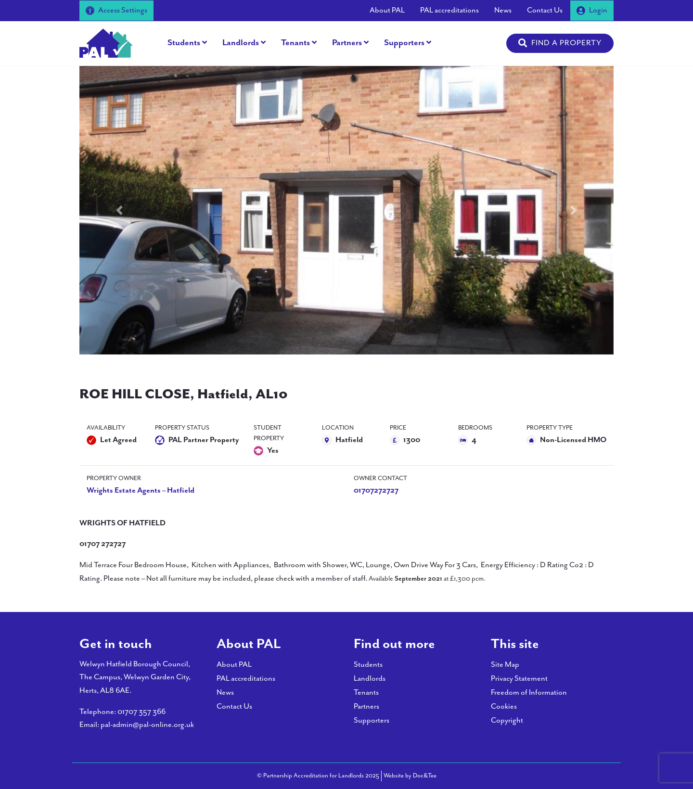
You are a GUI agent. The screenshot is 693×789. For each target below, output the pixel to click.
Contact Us (545, 10)
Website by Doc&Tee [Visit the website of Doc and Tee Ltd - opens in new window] (410, 775)
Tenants (295, 43)
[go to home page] (105, 42)
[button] (560, 43)
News (503, 10)
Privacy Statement (519, 678)
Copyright (507, 720)
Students (183, 43)
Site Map (505, 664)
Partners (347, 43)
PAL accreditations (449, 10)
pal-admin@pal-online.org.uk (147, 724)
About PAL (387, 10)
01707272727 (376, 490)
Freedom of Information (529, 692)
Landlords (240, 43)
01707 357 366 (141, 711)
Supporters (404, 43)
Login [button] (592, 10)
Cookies (504, 706)
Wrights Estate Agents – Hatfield (140, 490)
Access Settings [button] (116, 10)
